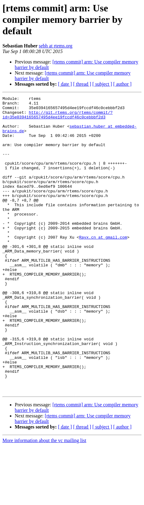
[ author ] (122, 84)
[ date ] (65, 84)
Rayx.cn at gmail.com (103, 266)
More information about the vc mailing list (44, 499)
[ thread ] (82, 84)
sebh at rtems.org (55, 45)
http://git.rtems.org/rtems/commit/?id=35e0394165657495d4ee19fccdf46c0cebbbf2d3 (57, 118)
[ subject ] (102, 84)
